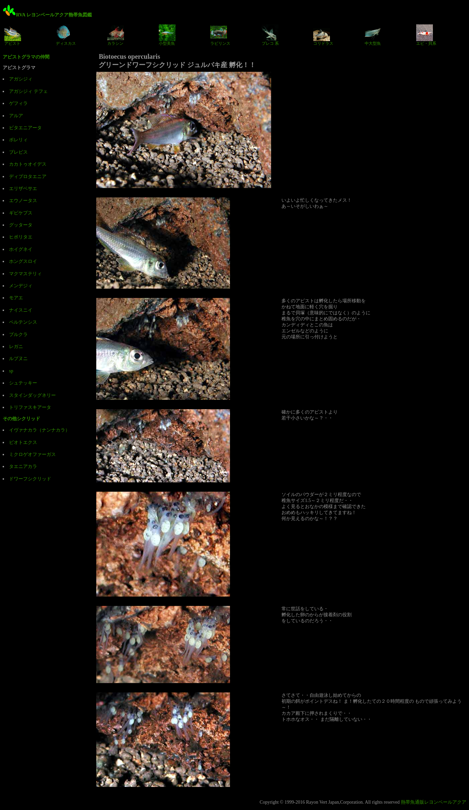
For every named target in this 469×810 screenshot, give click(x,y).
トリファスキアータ (30, 407)
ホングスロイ (23, 261)
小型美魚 (167, 35)
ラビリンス (220, 35)
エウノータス (23, 200)
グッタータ (20, 224)
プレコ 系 (270, 35)
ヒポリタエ (20, 236)
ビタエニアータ (25, 127)
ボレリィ (18, 139)
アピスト (12, 35)
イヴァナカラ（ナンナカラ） (39, 430)
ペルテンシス (23, 322)
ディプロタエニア (27, 176)
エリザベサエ (23, 188)
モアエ (16, 297)
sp (11, 370)
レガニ (16, 346)
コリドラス (323, 35)
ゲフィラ (18, 103)
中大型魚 (373, 35)
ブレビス (18, 152)
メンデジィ (20, 285)
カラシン (115, 35)
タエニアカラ (23, 466)
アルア (16, 115)
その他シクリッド (21, 418)
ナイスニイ (20, 310)
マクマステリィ (25, 273)
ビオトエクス (23, 442)
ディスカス (66, 35)
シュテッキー (23, 382)
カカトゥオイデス (27, 164)
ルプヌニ (18, 358)
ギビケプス (20, 212)
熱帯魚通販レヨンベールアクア (433, 802)
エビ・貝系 (426, 35)
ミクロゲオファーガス (32, 454)
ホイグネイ (20, 249)
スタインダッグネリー (32, 395)
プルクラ (18, 334)
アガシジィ (20, 79)
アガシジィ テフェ (28, 91)
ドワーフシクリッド (30, 478)
